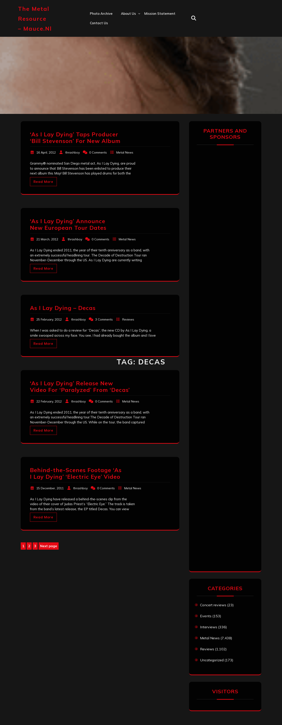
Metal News (124, 152)
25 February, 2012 (49, 319)
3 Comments (104, 319)
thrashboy (72, 152)
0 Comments (98, 152)
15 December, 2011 (50, 488)
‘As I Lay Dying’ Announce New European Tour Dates (68, 224)
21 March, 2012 (47, 239)
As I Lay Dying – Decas (63, 307)
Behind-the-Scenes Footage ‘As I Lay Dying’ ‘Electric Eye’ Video (76, 473)
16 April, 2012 (46, 152)
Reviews (128, 319)
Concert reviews (213, 605)
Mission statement (159, 13)
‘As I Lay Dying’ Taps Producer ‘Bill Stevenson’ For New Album (75, 137)
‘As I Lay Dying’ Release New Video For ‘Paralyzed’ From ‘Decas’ (80, 386)
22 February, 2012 (49, 401)
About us (128, 13)
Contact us (99, 23)
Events (206, 616)
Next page (48, 546)
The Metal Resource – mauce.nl (35, 18)
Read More (43, 182)
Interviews (208, 627)
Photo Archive (101, 13)
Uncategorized (212, 660)
